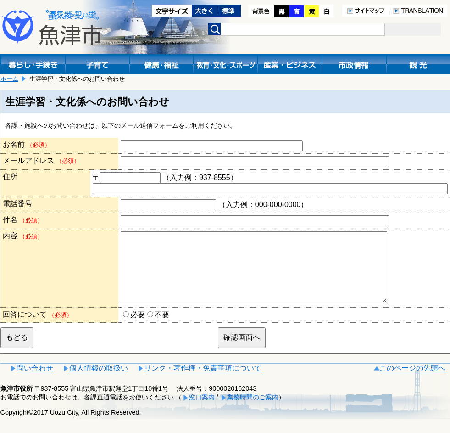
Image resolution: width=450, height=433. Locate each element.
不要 (162, 328)
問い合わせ (35, 382)
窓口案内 (202, 411)
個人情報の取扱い (98, 382)
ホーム (9, 78)
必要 (137, 328)
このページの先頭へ (412, 382)
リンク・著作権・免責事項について (202, 382)
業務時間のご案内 (252, 411)
